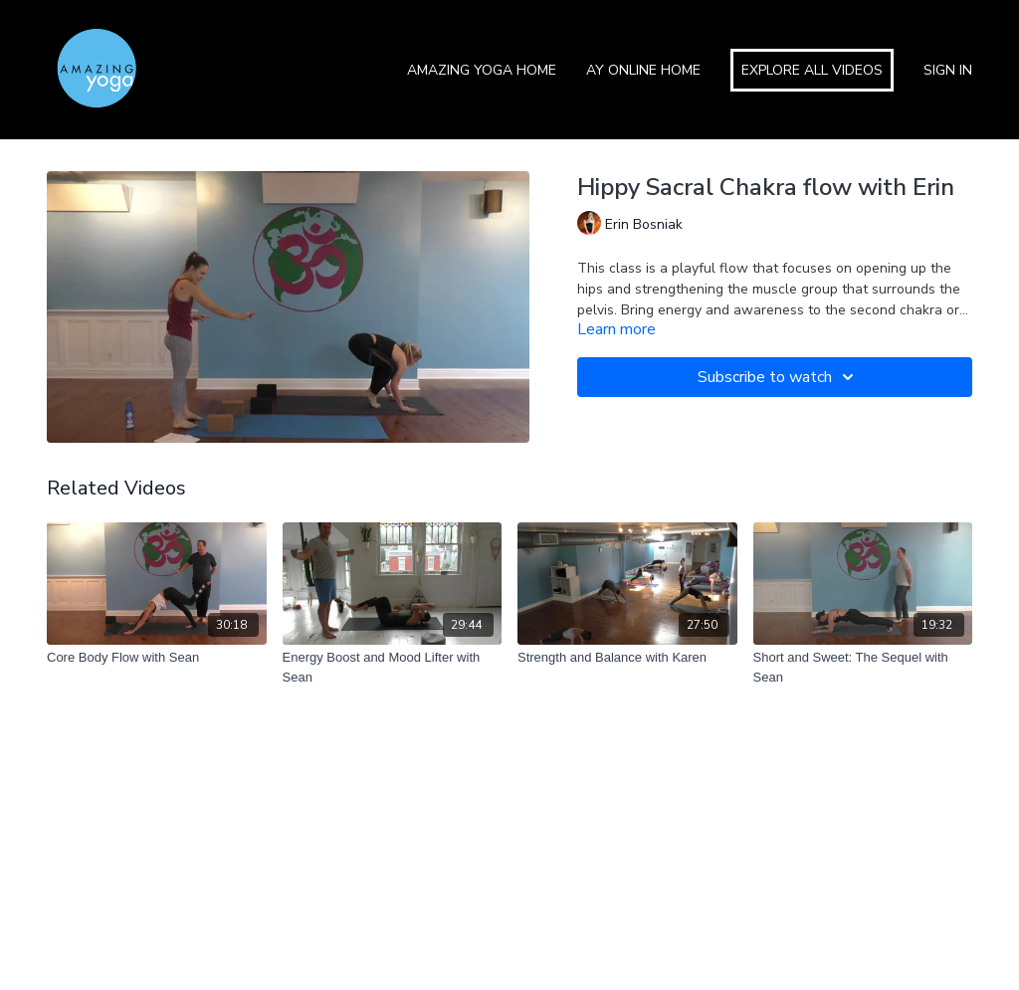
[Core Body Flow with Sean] (157, 658)
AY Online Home (643, 70)
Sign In (947, 70)
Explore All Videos (812, 70)
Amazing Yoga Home (481, 70)
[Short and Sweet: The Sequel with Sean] (863, 667)
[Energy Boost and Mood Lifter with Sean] (393, 667)
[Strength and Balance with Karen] (627, 658)
